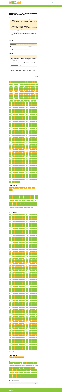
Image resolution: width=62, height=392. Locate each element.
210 (15, 126)
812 (27, 314)
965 (35, 349)
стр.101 (22, 200)
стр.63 (33, 365)
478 (15, 237)
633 (29, 272)
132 (21, 107)
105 (29, 100)
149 (12, 112)
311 (18, 149)
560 (21, 256)
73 (36, 93)
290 (15, 144)
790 (21, 309)
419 (12, 174)
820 (21, 316)
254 (27, 135)
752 (27, 300)
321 (18, 151)
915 (35, 337)
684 (32, 284)
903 (29, 335)
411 (18, 172)
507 (12, 244)
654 (32, 277)
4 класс (20, 6)
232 (21, 130)
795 (35, 309)
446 (32, 179)
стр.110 (34, 200)
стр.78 (22, 198)
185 (29, 119)
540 (21, 251)
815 (35, 314)
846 (10, 323)
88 (14, 98)
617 (12, 270)
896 (10, 335)
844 (32, 321)
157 (35, 112)
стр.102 (33, 367)
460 (21, 233)
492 (27, 240)
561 (24, 256)
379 (12, 165)
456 (10, 233)
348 (10, 158)
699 (18, 288)
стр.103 (26, 200)
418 (10, 174)
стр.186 (14, 207)
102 (20, 100)
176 (32, 116)
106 (32, 100)
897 (12, 335)
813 (29, 314)
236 (32, 130)
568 (15, 258)
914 (32, 337)
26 (9, 86)
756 (10, 302)
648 (15, 277)
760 (21, 302)
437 (35, 177)
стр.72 (10, 357)
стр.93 (22, 187)
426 (32, 174)
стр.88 (25, 367)
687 (12, 286)
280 (15, 142)
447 (35, 179)
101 (17, 100)
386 (32, 165)
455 (35, 230)
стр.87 (33, 198)
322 (21, 151)
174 (27, 116)
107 (34, 100)
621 (24, 270)
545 (35, 251)
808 (15, 314)
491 (24, 240)
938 (15, 344)
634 (32, 272)
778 (15, 307)
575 (35, 258)
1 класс (7, 6)
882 (27, 330)
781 (24, 307)
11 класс (52, 6)
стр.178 (27, 374)
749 (18, 300)
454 (32, 230)
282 (21, 142)
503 (29, 242)
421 (18, 174)
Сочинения (57, 6)
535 (35, 249)
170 (15, 116)
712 (27, 291)
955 (35, 346)
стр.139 (23, 372)
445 (29, 179)
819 (18, 316)
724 (32, 293)
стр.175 (31, 205)
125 (29, 105)
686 (10, 286)
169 (12, 116)
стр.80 (25, 198)
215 (29, 126)
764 (32, 302)
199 (12, 123)
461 (24, 233)
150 (15, 112)
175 (29, 116)
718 (15, 293)
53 (17, 91)
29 (17, 86)
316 (32, 149)
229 (12, 130)
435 (29, 177)
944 (32, 344)
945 (35, 344)
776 (10, 307)
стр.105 (10, 370)
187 (35, 119)
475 (35, 235)
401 (18, 170)
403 (24, 170)
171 (18, 116)
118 (10, 105)
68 (24, 93)
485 (35, 237)
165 (29, 114)
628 (15, 272)
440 (15, 179)
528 (15, 249)
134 (27, 107)
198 (10, 123)
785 (35, 307)
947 (12, 346)
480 (21, 237)
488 (15, 240)
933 (29, 342)
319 (12, 151)
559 (18, 256)
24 (34, 84)
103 (23, 100)
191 (18, 121)
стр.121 (31, 370)
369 (12, 163)
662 (27, 279)
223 (24, 128)
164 (27, 114)
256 (32, 135)
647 (12, 277)
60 (34, 91)
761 (24, 302)
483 (29, 237)
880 (21, 330)
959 (18, 349)
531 (24, 249)
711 (24, 291)
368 (10, 163)
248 (10, 135)
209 (12, 126)
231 (18, 130)
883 (29, 330)
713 (29, 291)
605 (35, 265)
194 (27, 121)
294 (27, 144)
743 (29, 298)
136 (32, 107)
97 (36, 98)
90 (19, 98)
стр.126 (25, 187)
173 (24, 116)
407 (35, 170)
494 (32, 240)
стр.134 (19, 202)
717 (12, 293)
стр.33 (10, 187)
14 (9, 84)
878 (15, 330)
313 (24, 149)
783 (29, 307)
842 (27, 321)
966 (10, 351)
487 (12, 240)
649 (18, 277)
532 (27, 249)
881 (24, 330)
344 (27, 156)
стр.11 (17, 363)
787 (12, 309)
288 (10, 144)
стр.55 (14, 187)
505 (35, 242)
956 (10, 349)
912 (27, 337)
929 (18, 342)
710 (21, 291)
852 (27, 323)
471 (24, 235)
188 (10, 121)
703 (29, 288)
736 (10, 298)
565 (35, 256)
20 (24, 84)
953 (29, 346)
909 (18, 337)
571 (24, 258)
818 (15, 316)
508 (15, 244)
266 (32, 137)
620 (21, 270)
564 (32, 256)
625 (35, 270)
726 (10, 295)
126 (32, 105)
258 (10, 137)
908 (15, 337)
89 (17, 98)
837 (12, 321)
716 (10, 293)
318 (10, 151)
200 (15, 123)
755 (35, 300)
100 (14, 100)
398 (10, 170)
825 (35, 316)
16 (14, 84)
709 (18, 291)
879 (18, 330)
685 (35, 284)
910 (21, 337)
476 (10, 237)
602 (27, 265)
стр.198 (23, 207)
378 (10, 165)
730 (21, 295)
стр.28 (22, 195)
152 (21, 112)
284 (27, 142)
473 (29, 235)
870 (21, 328)
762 (27, 302)
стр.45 (36, 195)
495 (35, 240)
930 (21, 342)
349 (12, 158)
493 (29, 240)
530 (21, 249)
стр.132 (14, 202)
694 (32, 286)
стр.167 (19, 205)
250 (15, 135)
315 (29, 149)
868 (15, 328)
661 (24, 279)
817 (12, 316)
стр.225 (35, 377)
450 (15, 181)
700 (21, 288)
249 (12, 135)
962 (27, 349)
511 (24, 244)
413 (24, 172)
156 (32, 112)
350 (15, 158)
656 (10, 279)
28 (14, 86)
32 (24, 86)
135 (29, 107)
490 (21, 240)
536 (10, 251)
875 (35, 328)
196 (32, 121)
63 (12, 93)
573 (29, 258)
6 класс (29, 6)
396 (10, 219)
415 (29, 172)
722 (27, 293)
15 (12, 84)
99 (12, 100)
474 (32, 235)
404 (27, 170)
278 (10, 142)
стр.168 (23, 205)
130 (15, 107)
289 (12, 144)
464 (32, 233)
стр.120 (27, 370)
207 (35, 123)
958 (15, 349)
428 (10, 177)
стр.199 (27, 207)
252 (21, 135)
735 (35, 295)
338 (10, 156)
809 (18, 314)
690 (21, 286)
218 (10, 128)
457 (12, 233)
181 (18, 119)
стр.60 (18, 198)
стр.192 (10, 377)
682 (27, 284)
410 (15, 172)
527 (12, 249)
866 (10, 328)
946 (10, 346)
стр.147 (35, 202)
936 (10, 344)
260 (15, 137)
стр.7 (13, 363)
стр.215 (22, 357)
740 (21, 298)
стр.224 (31, 377)
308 (10, 149)
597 (12, 265)
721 (24, 293)
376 (32, 163)
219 (12, 128)
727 (12, 295)
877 (12, 330)
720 (21, 293)
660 (21, 279)
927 (12, 342)
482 (27, 237)
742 (27, 298)
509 (18, 244)
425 (29, 174)
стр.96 (10, 200)
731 (24, 295)
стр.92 (29, 367)
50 (9, 91)
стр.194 (19, 207)
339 (12, 156)
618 (15, 270)
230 (15, 130)
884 (32, 330)
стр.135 (29, 187)
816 (10, 316)
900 (21, 335)
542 (27, 251)
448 (10, 181)
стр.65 (36, 365)
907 (12, 337)
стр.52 (10, 198)
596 (10, 265)
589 (18, 263)
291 (18, 144)
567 (12, 258)
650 (21, 277)
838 (15, 321)
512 (27, 244)
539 (18, 251)
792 (27, 309)
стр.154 (10, 205)
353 (24, 158)
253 (24, 135)
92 (24, 98)
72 (34, 93)
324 (27, 151)
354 (27, 158)
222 (21, 128)
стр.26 (18, 195)
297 (35, 144)
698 (15, 288)
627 (12, 272)
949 (18, 346)
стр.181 (10, 207)
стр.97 (14, 200)
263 (24, 137)
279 (12, 142)
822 (27, 316)
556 (10, 256)
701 (24, 288)
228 (10, 130)
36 (34, 86)
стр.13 (21, 363)
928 (15, 342)
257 (35, 135)
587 (12, 263)
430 (15, 177)
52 (14, 91)
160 (15, 114)
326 (32, 151)
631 (24, 272)
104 (26, 100)
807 (12, 314)
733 (29, 295)
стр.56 (14, 198)
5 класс (25, 6)
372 (21, 163)
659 (18, 279)
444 (27, 179)
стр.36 (10, 365)
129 (12, 107)
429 (12, 177)
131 (18, 107)
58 (29, 91)
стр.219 (27, 377)
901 (24, 335)
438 (10, 179)
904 (32, 335)
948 (15, 346)
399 (12, 170)
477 (12, 237)
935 (35, 342)
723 (29, 293)
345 (29, 156)
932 (27, 342)
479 (18, 237)
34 (29, 86)
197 (35, 121)
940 (21, 344)
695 (35, 286)
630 (21, 272)
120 (15, 105)
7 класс (34, 6)
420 (15, 174)
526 (10, 249)
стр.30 (25, 195)
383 (24, 165)
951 (24, 346)
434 (27, 177)
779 (18, 307)
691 (24, 286)
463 (29, 233)
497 (12, 242)
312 (21, 149)
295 (29, 144)
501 (24, 242)
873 (29, 328)
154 (27, 112)
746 (10, 300)
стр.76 (14, 367)
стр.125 (10, 372)
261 (18, 137)
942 (27, 344)
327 (35, 151)
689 (18, 286)
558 (15, 256)
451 (18, 181)
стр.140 (27, 202)
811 (24, 314)
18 (19, 84)
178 (10, 119)
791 (24, 309)
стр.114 (10, 202)
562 (27, 256)
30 (19, 86)
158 (10, 114)
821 (24, 316)
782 (27, 307)
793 (29, 309)
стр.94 (36, 198)
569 (18, 258)
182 (21, 119)
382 (21, 165)
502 (27, 242)
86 (9, 98)
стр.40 (14, 365)
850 (21, 323)
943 (29, 344)
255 (29, 135)
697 (12, 288)
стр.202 (31, 207)
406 (32, 170)
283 (24, 142)
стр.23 (28, 363)
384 (27, 165)
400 (15, 170)
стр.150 (27, 372)
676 (10, 284)
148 (10, 112)
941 (24, 344)
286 (32, 142)
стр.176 (23, 374)
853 (29, 323)
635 (35, 272)
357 (35, 158)
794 (32, 309)
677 (12, 284)
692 (27, 286)
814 (32, 314)
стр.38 (29, 195)
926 (10, 342)
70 (29, 93)
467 (12, 235)
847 (12, 323)
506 (10, 244)
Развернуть (36, 76)
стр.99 (18, 200)
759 (18, 302)
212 (21, 126)
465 (35, 233)
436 (32, 177)
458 (15, 233)
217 (35, 126)
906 (10, 337)
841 (24, 321)
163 (24, 114)
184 (27, 119)
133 (24, 107)
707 (12, 291)
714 (32, 291)
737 (12, 298)
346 (32, 156)
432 (21, 177)
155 (29, 112)
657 (12, 279)
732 (27, 295)
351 (18, 158)
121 (18, 105)
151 (18, 112)
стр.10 (10, 195)
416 (32, 172)
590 (21, 263)
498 (15, 242)
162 (21, 114)
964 (32, 349)
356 (32, 158)
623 (29, 270)
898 (15, 335)
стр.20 (14, 195)
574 (32, 258)
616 (10, 270)
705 (35, 288)
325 (29, 151)
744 (32, 298)
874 (32, 328)
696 (10, 288)
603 (29, 265)
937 (12, 344)
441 (18, 179)
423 (24, 174)
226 (32, 128)
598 (15, 265)
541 (24, 251)
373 (24, 163)
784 (32, 307)
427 (35, 174)
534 (32, 249)
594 (32, 263)
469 (18, 235)
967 (12, 351)
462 (27, 233)
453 (29, 230)
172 (21, 116)
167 (35, 114)
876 (10, 330)
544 (32, 251)
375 (29, 163)
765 (35, 302)
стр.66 (10, 367)
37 (36, 86)
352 (21, 158)
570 (21, 258)
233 (24, 130)
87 (12, 98)
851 (24, 323)
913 (29, 337)
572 (27, 258)
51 (12, 91)
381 (18, 165)
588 (15, 263)
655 (35, 277)
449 (12, 181)
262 (21, 137)
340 (15, 156)
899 (18, 335)
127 (35, 105)
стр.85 (22, 367)
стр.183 (35, 374)
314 (27, 149)
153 (24, 112)
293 (24, 144)
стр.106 (30, 200)
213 (24, 126)
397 (12, 219)
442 (21, 179)
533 (29, 249)
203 (24, 123)
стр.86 (18, 187)
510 (21, 244)
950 (21, 346)
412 (21, 172)
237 (35, 130)
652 (27, 277)
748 (15, 300)
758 (15, 302)
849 (18, 323)
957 (12, 349)
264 (27, 137)
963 (29, 349)
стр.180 (31, 374)
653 (29, 277)
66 (19, 93)
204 (27, 123)
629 (18, 272)
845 (35, 321)
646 (10, 277)
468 (15, 235)
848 (15, 323)
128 (10, 107)
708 (15, 291)
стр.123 (35, 370)
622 (27, 270)
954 (32, 346)
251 (18, 135)
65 (17, 93)
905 (35, 335)
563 (29, 256)
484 (32, 237)
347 (35, 156)
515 (35, 244)
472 (27, 235)
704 (32, 288)
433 (24, 177)
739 (18, 298)
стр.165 (33, 187)
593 (29, 263)
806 (10, 314)
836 (10, 321)
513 (29, 244)
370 (15, 163)
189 (12, 121)
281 (18, 142)
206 (32, 123)
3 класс (16, 6)
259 (12, 137)
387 (35, 165)
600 (21, 265)
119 (12, 105)
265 (29, 137)
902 (27, 335)
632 (27, 272)
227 (35, 128)
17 (17, 84)
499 (18, 242)
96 (34, 98)
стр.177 (35, 205)
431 (18, 177)
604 (32, 265)
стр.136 (23, 202)
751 (24, 300)
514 (32, 244)
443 (24, 179)
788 (15, 309)
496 (10, 242)
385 (29, 165)
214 (27, 126)
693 (29, 286)
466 (10, 235)
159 (12, 114)
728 (15, 295)
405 (29, 170)
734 (32, 295)
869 (18, 328)
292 (21, 144)
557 (12, 256)
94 (29, 98)
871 (24, 328)
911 (24, 337)
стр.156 (14, 205)
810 (21, 314)
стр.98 (14, 357)
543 (29, 251)
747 (12, 300)
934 (32, 342)
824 (32, 316)
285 (29, 142)
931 (24, 342)
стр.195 (14, 377)
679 (18, 284)
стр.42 (33, 195)
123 (24, 105)
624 (32, 270)
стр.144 (31, 202)
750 (21, 300)
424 (27, 174)
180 (15, 119)
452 (27, 230)
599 (18, 265)
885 (35, 330)
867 (12, 328)
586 (10, 263)
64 (14, 93)
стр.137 (19, 372)
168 (10, 116)
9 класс (43, 6)
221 (18, 128)
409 (12, 172)
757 (12, 302)
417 (35, 172)
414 (27, 172)
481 (24, 237)
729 (18, 295)
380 (15, 165)
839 (18, 321)
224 (27, 128)
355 (29, 158)
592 (27, 263)
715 (35, 291)
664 (32, 279)
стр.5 (10, 363)
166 (32, 114)
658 (15, 279)
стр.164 (10, 374)
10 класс (47, 6)
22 (29, 84)
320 (15, 151)
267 (35, 137)
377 (35, 163)
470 (21, 235)
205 (29, 123)
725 (35, 293)
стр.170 (27, 205)
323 (24, 151)
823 (29, 316)
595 (35, 263)
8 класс (38, 6)
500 (21, 242)
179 (12, 119)
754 (32, 300)
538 (15, 251)
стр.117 (23, 370)
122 (21, 105)
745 (35, 298)
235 (29, 130)
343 (24, 156)
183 (24, 119)
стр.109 (14, 370)
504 (32, 242)
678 (15, 284)
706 (10, 291)
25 (36, 84)
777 (12, 307)
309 (12, 149)
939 (18, 344)
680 (21, 284)
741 (24, 298)
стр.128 (14, 372)
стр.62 (29, 365)
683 (29, 284)
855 (35, 323)
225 (29, 128)
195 (29, 121)
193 (24, 121)
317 (35, 149)
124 (27, 105)
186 (32, 119)
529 (18, 249)
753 (29, 300)
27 (12, 86)
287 (35, 142)
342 (21, 156)
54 (19, 91)
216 (32, 126)
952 (27, 346)
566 (10, 258)
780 (21, 307)
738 (15, 298)
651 (24, 277)
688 (15, 286)
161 (18, 114)
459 (18, 233)
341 (18, 156)
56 (24, 91)
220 (15, 128)
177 (35, 116)
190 (15, 121)
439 (12, 179)
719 (18, 293)
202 (21, 123)
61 (36, 91)
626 (10, 272)
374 (27, 163)
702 (27, 288)
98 (9, 100)
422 (21, 174)
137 (35, 107)
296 (32, 144)
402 (21, 170)
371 (18, 163)
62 (9, 93)
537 (12, 251)
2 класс (11, 6)
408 (10, 172)
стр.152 (31, 372)
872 (27, 328)
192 (21, 121)
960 (21, 349)
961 (24, 349)
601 (24, 265)
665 (35, 279)
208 (10, 126)
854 (32, 323)
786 (10, 309)
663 (29, 279)
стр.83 (29, 198)
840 (21, 321)
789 (18, 309)
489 (18, 240)
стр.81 (18, 367)
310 (15, 149)
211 (18, 126)
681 (24, 284)
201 (18, 123)
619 (18, 270)
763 (29, 302)
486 (10, 240)
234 (27, 130)
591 (24, 263)
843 (29, 321)
